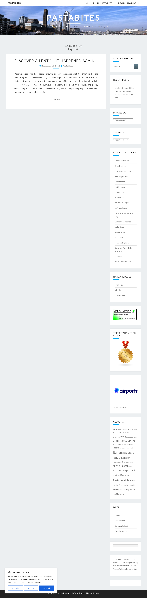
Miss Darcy (119, 290)
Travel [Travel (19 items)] (116, 489)
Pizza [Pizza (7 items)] (124, 471)
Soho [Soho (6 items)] (124, 485)
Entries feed (120, 520)
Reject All (31, 588)
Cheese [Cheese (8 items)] (115, 433)
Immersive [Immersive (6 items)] (127, 448)
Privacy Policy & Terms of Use (125, 569)
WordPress (79, 593)
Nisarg (96, 593)
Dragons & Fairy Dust (123, 171)
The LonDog (120, 295)
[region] (31, 580)
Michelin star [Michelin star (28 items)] (120, 466)
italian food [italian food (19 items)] (128, 452)
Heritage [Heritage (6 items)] (122, 448)
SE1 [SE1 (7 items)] (122, 485)
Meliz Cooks (120, 227)
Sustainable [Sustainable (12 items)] (131, 485)
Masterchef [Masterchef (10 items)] (117, 462)
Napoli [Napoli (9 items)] (130, 466)
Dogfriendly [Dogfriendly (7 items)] (133, 437)
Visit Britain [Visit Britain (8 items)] (121, 494)
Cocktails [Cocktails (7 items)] (116, 437)
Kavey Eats (119, 197)
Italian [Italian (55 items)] (117, 452)
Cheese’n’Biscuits (122, 161)
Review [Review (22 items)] (116, 485)
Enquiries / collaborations (129, 3)
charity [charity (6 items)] (135, 429)
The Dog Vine (120, 285)
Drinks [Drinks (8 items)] (127, 441)
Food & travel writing (106, 3)
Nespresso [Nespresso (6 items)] (115, 471)
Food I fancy (120, 181)
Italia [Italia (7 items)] (131, 448)
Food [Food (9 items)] (114, 444)
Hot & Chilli (119, 192)
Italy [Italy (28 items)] (115, 457)
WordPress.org (121, 531)
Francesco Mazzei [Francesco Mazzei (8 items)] (122, 444)
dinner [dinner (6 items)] (128, 437)
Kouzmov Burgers (122, 203)
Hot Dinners (120, 187)
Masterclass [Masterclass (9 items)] (125, 462)
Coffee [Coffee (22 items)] (122, 436)
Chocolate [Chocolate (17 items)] (123, 432)
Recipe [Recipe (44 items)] (124, 475)
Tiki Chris (118, 256)
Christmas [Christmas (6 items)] (131, 433)
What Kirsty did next (123, 262)
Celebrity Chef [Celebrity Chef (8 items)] (128, 429)
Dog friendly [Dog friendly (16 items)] (119, 440)
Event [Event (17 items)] (132, 440)
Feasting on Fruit (122, 176)
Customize (15, 588)
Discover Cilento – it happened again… (56, 61)
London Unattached (123, 222)
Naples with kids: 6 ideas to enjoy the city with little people (124, 91)
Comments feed (121, 526)
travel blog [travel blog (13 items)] (124, 489)
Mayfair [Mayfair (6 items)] (131, 462)
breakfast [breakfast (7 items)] (121, 429)
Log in (117, 515)
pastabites (68, 66)
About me (90, 3)
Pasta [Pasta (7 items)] (120, 471)
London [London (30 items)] (125, 458)
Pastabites (14, 2)
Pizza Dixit (119, 237)
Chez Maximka (120, 166)
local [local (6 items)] (119, 458)
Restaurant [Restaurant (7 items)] (133, 476)
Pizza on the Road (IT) (124, 243)
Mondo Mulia (120, 232)
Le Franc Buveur (121, 208)
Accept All (46, 588)
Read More (57, 99)
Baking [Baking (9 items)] (115, 429)
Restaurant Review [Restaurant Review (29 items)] (124, 480)
